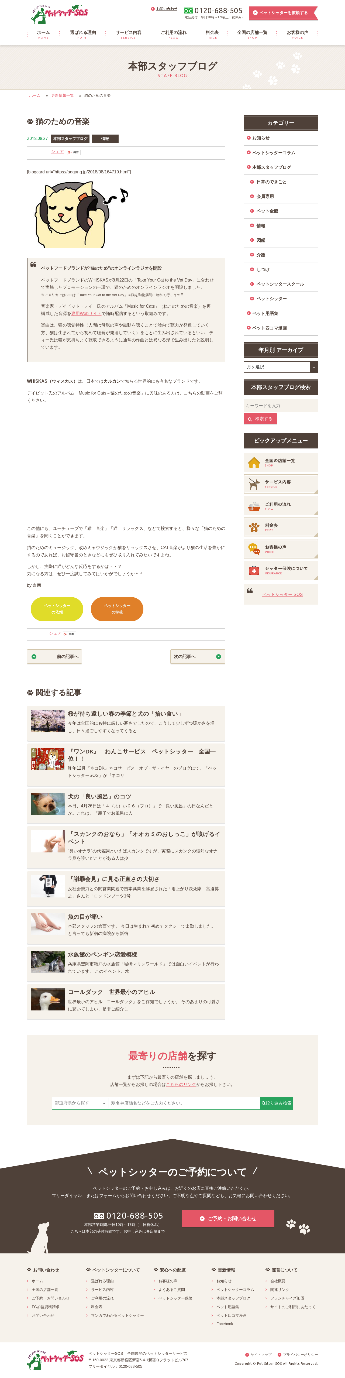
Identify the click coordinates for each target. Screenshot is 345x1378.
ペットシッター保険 (175, 1298)
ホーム (34, 95)
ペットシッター (272, 298)
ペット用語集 (265, 313)
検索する (260, 418)
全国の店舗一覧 (45, 1289)
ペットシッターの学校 (117, 609)
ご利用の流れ (102, 1298)
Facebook (224, 1324)
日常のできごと (272, 182)
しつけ (263, 269)
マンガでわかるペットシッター (117, 1315)
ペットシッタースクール (280, 284)
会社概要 (277, 1281)
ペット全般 (267, 211)
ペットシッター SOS (282, 594)
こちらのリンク (181, 1084)
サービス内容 (102, 1289)
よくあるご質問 (171, 1289)
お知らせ (261, 138)
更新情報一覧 (62, 95)
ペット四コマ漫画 (269, 328)
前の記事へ (67, 656)
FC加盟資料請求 (46, 1307)
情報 (105, 138)
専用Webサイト (86, 313)
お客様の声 (167, 1281)
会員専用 (265, 196)
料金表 (96, 1307)
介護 (261, 255)
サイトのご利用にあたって (293, 1307)
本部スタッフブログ (70, 138)
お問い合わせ (43, 1315)
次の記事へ (184, 656)
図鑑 (261, 240)
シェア (57, 151)
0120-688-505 (128, 1215)
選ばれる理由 (102, 1281)
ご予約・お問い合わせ (51, 1298)
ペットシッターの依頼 (57, 609)
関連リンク (279, 1289)
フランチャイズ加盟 (287, 1298)
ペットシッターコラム (273, 152)
